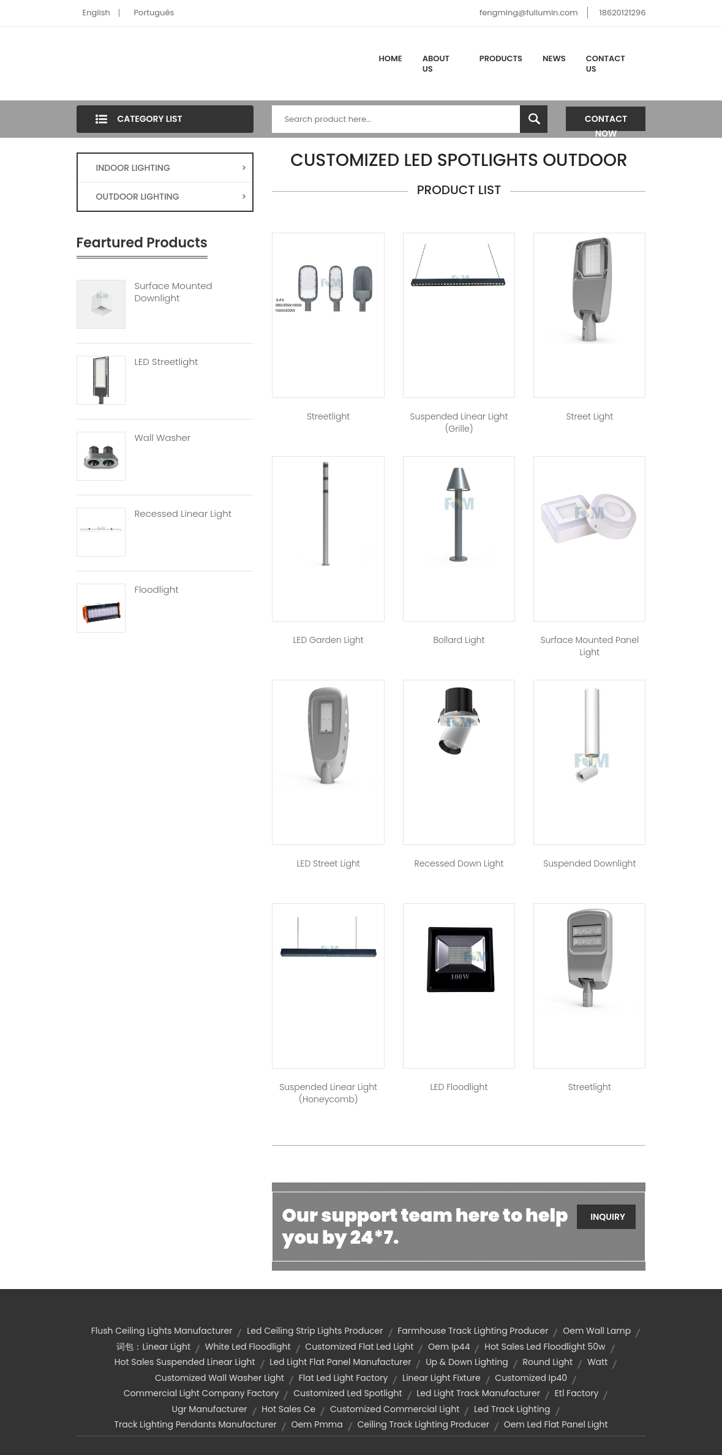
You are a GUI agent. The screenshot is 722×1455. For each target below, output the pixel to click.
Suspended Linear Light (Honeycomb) (328, 1093)
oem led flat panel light (556, 1424)
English (96, 12)
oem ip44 (449, 1346)
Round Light (548, 1362)
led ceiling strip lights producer (315, 1331)
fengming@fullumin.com (528, 12)
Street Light (589, 416)
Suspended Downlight (589, 863)
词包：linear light (153, 1346)
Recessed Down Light (459, 863)
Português (154, 12)
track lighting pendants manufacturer (195, 1424)
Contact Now (606, 122)
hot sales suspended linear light (185, 1362)
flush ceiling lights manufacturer (162, 1331)
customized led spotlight (347, 1393)
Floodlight (157, 590)
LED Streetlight (166, 362)
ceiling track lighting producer (423, 1424)
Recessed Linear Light (183, 514)
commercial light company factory (201, 1393)
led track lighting (512, 1409)
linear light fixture (441, 1378)
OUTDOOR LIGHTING (171, 197)
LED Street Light (327, 863)
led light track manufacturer (478, 1393)
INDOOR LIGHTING (171, 168)
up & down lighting (467, 1362)
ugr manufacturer (209, 1409)
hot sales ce (288, 1409)
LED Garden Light (328, 640)
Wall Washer (163, 438)
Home (390, 58)
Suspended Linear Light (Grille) (459, 422)
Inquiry (607, 1217)
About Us (436, 64)
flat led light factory (343, 1378)
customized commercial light (394, 1409)
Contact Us (605, 64)
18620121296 (623, 12)
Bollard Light (458, 640)
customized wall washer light (219, 1378)
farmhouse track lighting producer (472, 1331)
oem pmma (316, 1424)
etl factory (577, 1393)
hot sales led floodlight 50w (544, 1346)
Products (500, 58)
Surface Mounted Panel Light (589, 646)
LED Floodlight (459, 1087)
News (554, 58)
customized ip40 (531, 1378)
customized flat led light (359, 1346)
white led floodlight (248, 1346)
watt (597, 1362)
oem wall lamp (597, 1331)
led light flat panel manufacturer (340, 1362)
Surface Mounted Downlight (173, 292)
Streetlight (328, 416)
